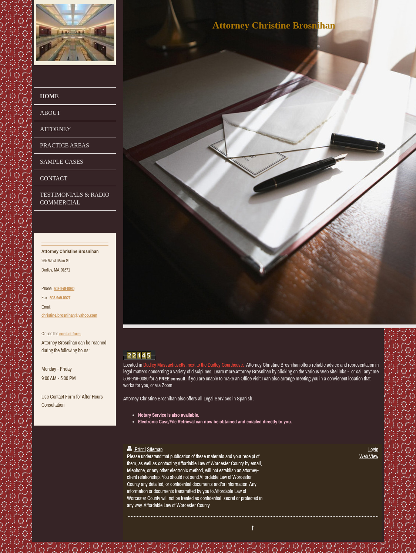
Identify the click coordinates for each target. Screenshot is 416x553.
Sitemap (154, 449)
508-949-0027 (60, 298)
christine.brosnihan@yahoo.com (69, 315)
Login (373, 449)
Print (136, 449)
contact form (70, 334)
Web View (368, 456)
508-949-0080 (64, 289)
